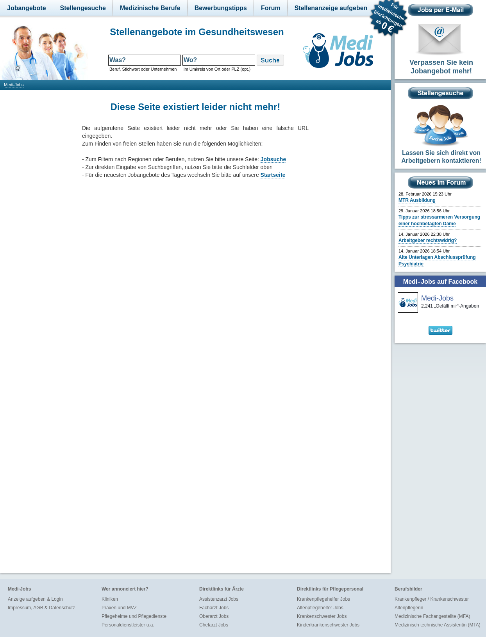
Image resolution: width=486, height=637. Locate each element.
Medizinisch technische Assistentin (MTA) (438, 625)
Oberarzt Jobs (214, 616)
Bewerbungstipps (221, 8)
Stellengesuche (83, 8)
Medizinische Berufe (150, 8)
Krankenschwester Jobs (322, 616)
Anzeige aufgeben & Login (35, 599)
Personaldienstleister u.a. (128, 625)
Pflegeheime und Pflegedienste (134, 616)
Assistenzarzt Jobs (218, 599)
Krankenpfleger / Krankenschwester (432, 599)
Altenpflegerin (409, 607)
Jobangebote (26, 8)
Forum (271, 8)
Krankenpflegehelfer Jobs (323, 599)
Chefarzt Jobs (213, 625)
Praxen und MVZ (119, 607)
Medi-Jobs (14, 84)
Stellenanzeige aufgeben (331, 8)
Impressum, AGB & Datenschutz (41, 607)
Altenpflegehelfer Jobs (320, 607)
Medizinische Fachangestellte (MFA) (432, 616)
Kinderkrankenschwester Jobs (328, 625)
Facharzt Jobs (214, 607)
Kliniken (110, 599)
